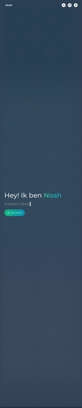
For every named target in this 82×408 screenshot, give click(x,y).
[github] (70, 5)
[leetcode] (76, 5)
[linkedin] (64, 5)
